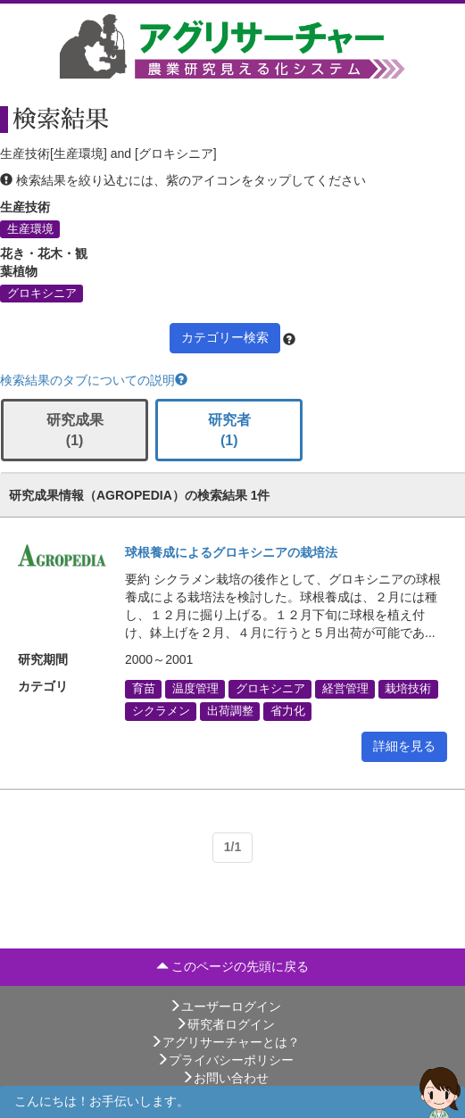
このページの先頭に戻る (233, 966)
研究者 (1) (229, 430)
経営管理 (345, 689)
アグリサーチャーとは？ (225, 1042)
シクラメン (161, 711)
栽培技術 (408, 689)
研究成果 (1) (75, 430)
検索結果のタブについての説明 (93, 380)
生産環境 (30, 229)
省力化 (287, 711)
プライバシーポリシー (225, 1060)
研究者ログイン (225, 1024)
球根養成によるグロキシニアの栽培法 (231, 552)
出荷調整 (230, 711)
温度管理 (195, 689)
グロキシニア (42, 293)
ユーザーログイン (225, 1006)
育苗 (143, 689)
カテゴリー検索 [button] (225, 337)
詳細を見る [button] (404, 746)
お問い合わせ (225, 1078)
